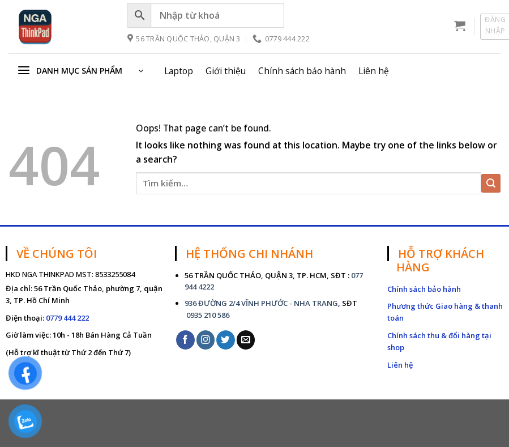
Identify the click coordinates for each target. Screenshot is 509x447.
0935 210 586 (207, 315)
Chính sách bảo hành (302, 71)
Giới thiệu (226, 71)
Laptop (178, 71)
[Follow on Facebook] (185, 339)
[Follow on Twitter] (225, 339)
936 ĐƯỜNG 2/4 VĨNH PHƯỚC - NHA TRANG (261, 303)
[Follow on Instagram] (205, 339)
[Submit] (491, 183)
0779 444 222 (67, 318)
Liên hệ (373, 71)
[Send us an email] (246, 339)
